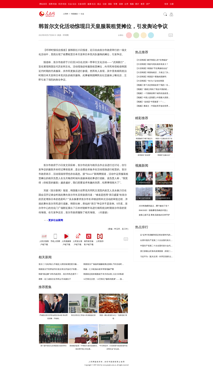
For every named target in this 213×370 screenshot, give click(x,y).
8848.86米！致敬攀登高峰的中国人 (153, 210)
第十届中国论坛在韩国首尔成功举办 (53, 346)
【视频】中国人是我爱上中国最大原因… (153, 98)
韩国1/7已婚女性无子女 (164, 139)
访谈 (104, 4)
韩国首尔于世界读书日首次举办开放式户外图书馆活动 (61, 269)
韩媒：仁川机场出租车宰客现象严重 (98, 269)
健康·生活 (91, 4)
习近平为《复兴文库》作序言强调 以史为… (158, 257)
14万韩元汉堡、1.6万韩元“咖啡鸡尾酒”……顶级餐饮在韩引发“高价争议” (113, 279)
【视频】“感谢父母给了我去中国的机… (152, 89)
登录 (166, 4)
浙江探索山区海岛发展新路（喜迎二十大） (158, 251)
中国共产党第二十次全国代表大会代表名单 (158, 246)
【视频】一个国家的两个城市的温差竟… (153, 93)
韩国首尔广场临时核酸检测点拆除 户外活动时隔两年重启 (107, 264)
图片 (137, 4)
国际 (110, 4)
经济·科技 (62, 4)
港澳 (121, 4)
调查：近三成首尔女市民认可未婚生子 (55, 279)
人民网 (65, 14)
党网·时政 (53, 4)
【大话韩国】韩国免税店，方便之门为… (153, 72)
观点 (99, 4)
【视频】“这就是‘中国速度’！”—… (150, 102)
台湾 (126, 4)
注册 (172, 4)
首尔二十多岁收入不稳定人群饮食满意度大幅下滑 (59, 264)
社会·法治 (72, 4)
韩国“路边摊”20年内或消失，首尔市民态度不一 (58, 274)
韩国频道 (74, 14)
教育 (143, 4)
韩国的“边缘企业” (164, 155)
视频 (132, 4)
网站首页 (43, 4)
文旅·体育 (82, 4)
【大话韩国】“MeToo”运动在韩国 (150, 81)
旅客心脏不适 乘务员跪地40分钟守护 (154, 215)
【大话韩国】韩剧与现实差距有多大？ (152, 64)
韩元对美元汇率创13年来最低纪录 (83, 315)
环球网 (66, 35)
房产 (148, 4)
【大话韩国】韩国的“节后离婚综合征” (152, 68)
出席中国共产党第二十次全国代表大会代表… (159, 240)
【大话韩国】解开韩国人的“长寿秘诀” (152, 60)
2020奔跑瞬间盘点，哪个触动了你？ (154, 206)
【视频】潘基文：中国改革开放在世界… (153, 106)
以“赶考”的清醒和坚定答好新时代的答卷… (158, 235)
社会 (82, 14)
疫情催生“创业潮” (144, 155)
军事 (115, 4)
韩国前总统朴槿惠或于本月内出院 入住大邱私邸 (103, 274)
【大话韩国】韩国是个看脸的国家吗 (151, 77)
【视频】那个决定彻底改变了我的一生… (153, 85)
